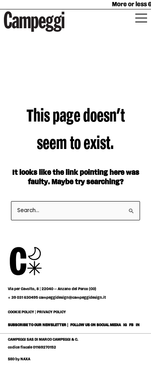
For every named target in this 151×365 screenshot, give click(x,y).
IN (138, 325)
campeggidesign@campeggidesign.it (72, 298)
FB (131, 325)
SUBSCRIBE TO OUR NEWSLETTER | (38, 325)
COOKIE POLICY (21, 312)
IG (125, 325)
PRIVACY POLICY (51, 312)
